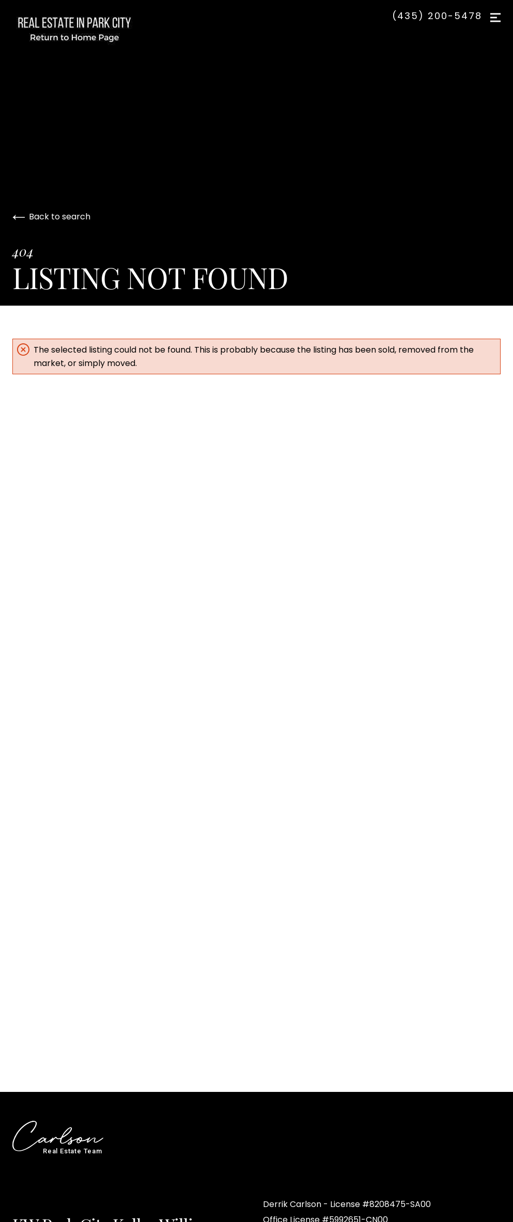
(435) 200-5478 (437, 16)
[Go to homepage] (84, 28)
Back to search (51, 217)
